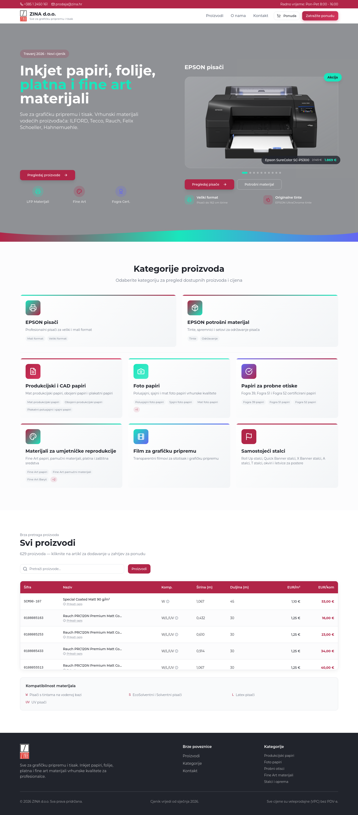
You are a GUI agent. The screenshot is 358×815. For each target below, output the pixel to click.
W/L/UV (169, 618)
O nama (238, 16)
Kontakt (260, 16)
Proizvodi (214, 16)
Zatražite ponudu (320, 16)
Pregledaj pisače (209, 184)
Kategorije (192, 763)
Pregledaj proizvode (47, 175)
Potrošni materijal (259, 184)
